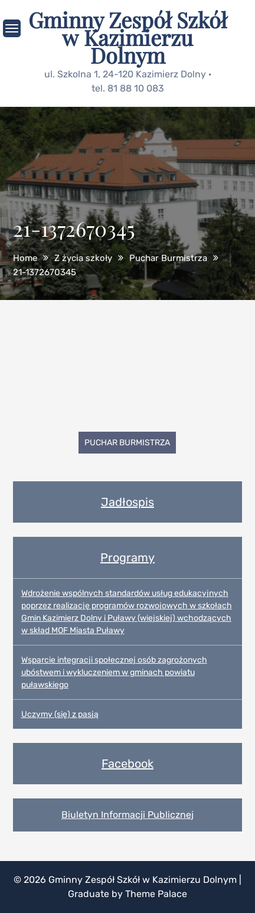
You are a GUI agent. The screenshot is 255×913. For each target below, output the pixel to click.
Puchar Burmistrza (127, 443)
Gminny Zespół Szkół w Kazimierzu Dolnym (127, 37)
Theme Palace (156, 893)
